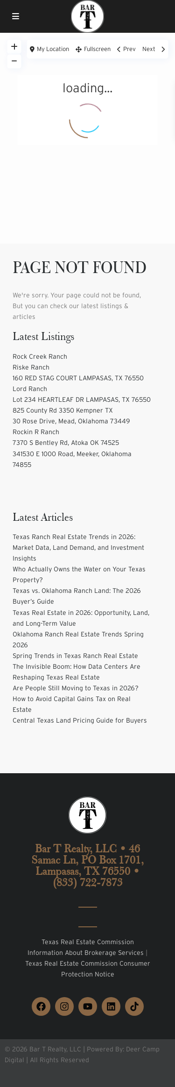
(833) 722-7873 (88, 882)
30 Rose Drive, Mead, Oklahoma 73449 (71, 421)
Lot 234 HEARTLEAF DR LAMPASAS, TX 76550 (82, 399)
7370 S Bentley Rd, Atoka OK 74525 (66, 442)
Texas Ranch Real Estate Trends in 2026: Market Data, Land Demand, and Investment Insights (78, 547)
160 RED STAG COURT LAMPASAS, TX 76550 (78, 378)
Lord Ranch (30, 388)
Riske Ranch (31, 367)
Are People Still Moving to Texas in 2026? (76, 688)
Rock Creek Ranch (40, 356)
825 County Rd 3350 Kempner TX (63, 410)
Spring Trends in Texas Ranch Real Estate (75, 655)
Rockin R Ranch (36, 432)
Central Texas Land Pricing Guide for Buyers (80, 720)
